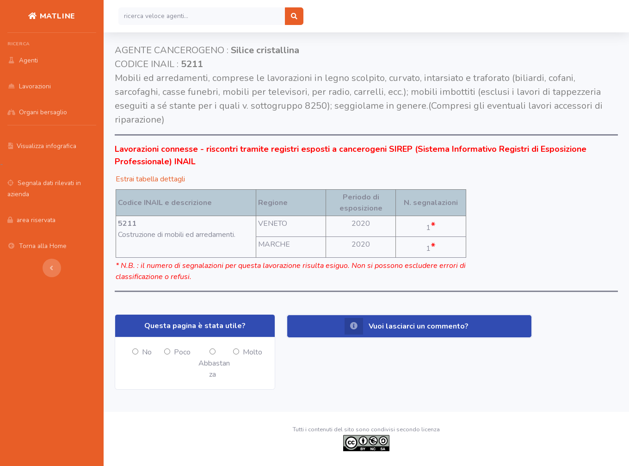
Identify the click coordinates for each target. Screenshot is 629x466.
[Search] (201, 16)
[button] (409, 326)
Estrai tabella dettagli (150, 179)
